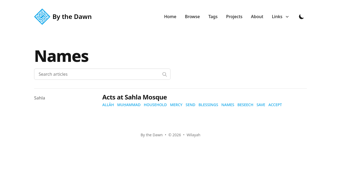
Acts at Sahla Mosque (134, 97)
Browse (192, 16)
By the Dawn (152, 134)
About (257, 16)
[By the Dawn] (64, 17)
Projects (234, 16)
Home (170, 16)
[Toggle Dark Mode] (301, 16)
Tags (213, 16)
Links (280, 16)
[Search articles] (102, 74)
